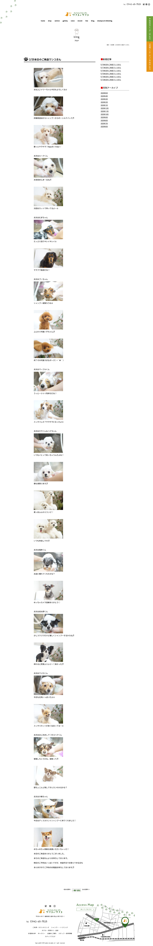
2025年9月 (104, 117)
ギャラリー (41, 933)
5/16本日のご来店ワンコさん (111, 70)
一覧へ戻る (76, 890)
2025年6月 (104, 126)
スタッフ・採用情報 (65, 933)
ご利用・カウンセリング (41, 927)
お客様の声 (32, 933)
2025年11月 (105, 111)
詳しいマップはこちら (86, 909)
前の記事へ (67, 889)
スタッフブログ (50, 936)
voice (73, 21)
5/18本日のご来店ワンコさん (111, 64)
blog (92, 21)
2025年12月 (105, 108)
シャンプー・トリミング (59, 927)
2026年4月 (104, 96)
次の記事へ (86, 889)
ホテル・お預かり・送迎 (50, 930)
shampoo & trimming (104, 21)
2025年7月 (104, 123)
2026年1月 (104, 105)
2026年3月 (104, 99)
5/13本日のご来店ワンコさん (111, 80)
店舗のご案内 (51, 933)
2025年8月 (104, 120)
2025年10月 (105, 114)
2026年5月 (104, 93)
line (86, 21)
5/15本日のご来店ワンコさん (111, 73)
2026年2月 (104, 102)
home (43, 21)
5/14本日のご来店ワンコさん (111, 76)
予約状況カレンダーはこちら (150, 29)
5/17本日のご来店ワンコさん (111, 67)
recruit (80, 21)
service (57, 21)
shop (50, 21)
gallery (65, 21)
